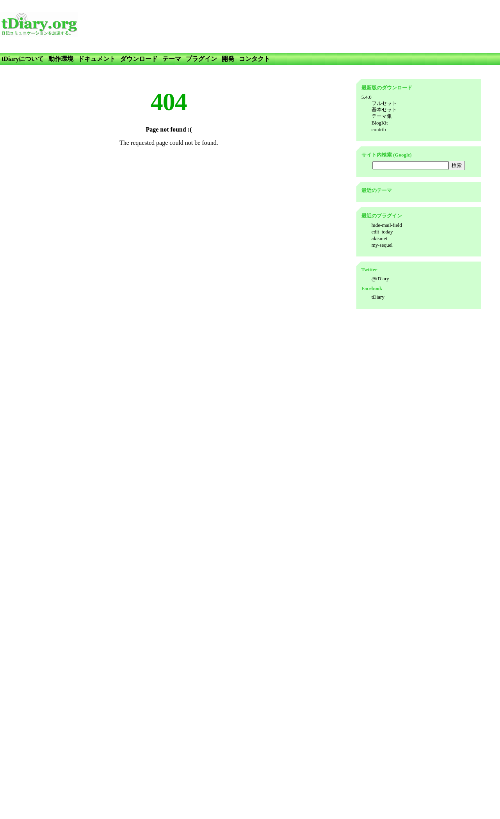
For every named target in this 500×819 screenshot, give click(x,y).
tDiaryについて (23, 58)
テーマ (171, 58)
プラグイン (201, 58)
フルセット (384, 103)
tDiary (378, 297)
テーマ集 (382, 116)
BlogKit (380, 123)
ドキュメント (97, 58)
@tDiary (380, 278)
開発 (228, 58)
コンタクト (254, 58)
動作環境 (60, 58)
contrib (379, 129)
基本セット (384, 109)
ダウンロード (139, 58)
